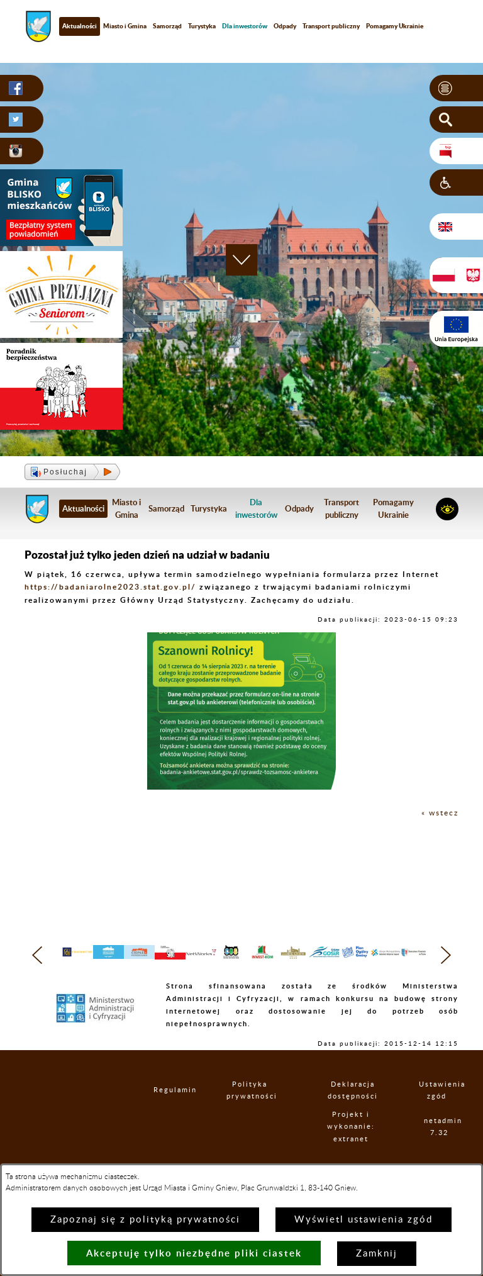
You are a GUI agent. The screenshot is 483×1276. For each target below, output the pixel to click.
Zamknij (376, 1253)
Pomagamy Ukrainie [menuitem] (394, 25)
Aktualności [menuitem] (79, 25)
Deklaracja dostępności (354, 1114)
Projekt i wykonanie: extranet (353, 1151)
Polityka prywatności (251, 1114)
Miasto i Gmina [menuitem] (125, 25)
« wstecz (439, 813)
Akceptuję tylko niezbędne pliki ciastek (194, 1253)
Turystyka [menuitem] (202, 25)
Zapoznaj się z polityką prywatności (145, 1219)
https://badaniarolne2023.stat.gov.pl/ (110, 586)
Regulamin (165, 1115)
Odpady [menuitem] (285, 25)
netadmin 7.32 (440, 1151)
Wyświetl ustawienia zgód (363, 1219)
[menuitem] (244, 26)
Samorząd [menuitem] (167, 25)
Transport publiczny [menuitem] (331, 25)
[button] (456, 88)
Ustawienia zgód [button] (438, 1114)
